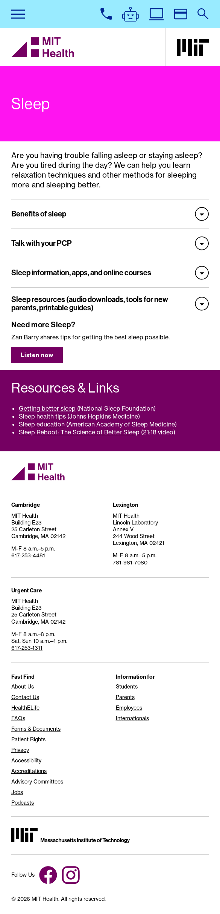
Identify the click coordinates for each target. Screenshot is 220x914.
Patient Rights (28, 739)
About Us (22, 686)
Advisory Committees (37, 781)
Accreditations (29, 771)
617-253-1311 (26, 647)
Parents (125, 697)
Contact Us (25, 697)
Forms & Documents (36, 729)
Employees (129, 707)
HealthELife (25, 707)
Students (127, 686)
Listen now (37, 355)
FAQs (18, 718)
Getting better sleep (47, 408)
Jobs (17, 792)
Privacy (20, 750)
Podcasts (22, 802)
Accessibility (26, 760)
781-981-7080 (130, 562)
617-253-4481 (28, 555)
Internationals (132, 718)
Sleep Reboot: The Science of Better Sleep (79, 432)
